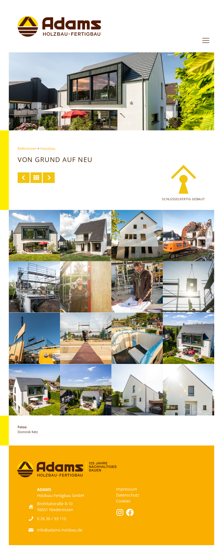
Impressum (126, 489)
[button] (120, 512)
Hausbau (47, 148)
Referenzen (27, 148)
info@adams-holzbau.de (59, 530)
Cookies (123, 501)
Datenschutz (127, 495)
